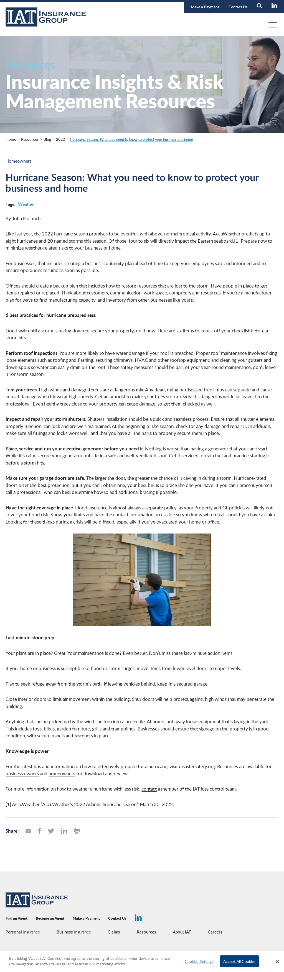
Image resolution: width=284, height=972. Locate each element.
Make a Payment (205, 6)
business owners (22, 773)
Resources (30, 139)
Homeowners (19, 161)
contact (149, 789)
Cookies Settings (199, 961)
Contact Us (238, 6)
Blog (47, 139)
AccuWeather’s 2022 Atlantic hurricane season (89, 804)
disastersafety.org (197, 766)
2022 (60, 139)
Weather (26, 204)
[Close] (277, 961)
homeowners (62, 773)
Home (11, 139)
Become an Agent (50, 918)
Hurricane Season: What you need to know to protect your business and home (131, 139)
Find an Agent (16, 918)
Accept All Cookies (239, 961)
